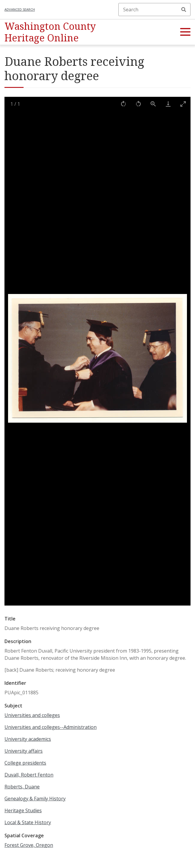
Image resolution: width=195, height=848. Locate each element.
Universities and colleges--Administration (50, 727)
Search (184, 9)
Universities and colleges (32, 715)
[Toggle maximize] (183, 104)
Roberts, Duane (22, 786)
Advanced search (19, 9)
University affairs (23, 751)
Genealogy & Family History (35, 798)
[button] (185, 32)
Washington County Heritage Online (50, 32)
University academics (27, 739)
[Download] (168, 104)
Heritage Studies (23, 810)
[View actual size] (153, 104)
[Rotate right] (123, 104)
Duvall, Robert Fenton (28, 774)
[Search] (154, 9)
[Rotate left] (138, 104)
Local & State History (27, 822)
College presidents (25, 763)
